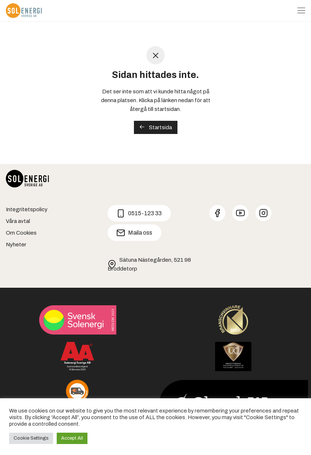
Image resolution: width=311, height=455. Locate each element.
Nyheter (16, 244)
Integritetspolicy (27, 209)
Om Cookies (21, 233)
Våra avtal (18, 221)
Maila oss (134, 232)
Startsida (155, 127)
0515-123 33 (139, 213)
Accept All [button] (72, 438)
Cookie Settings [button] (31, 438)
